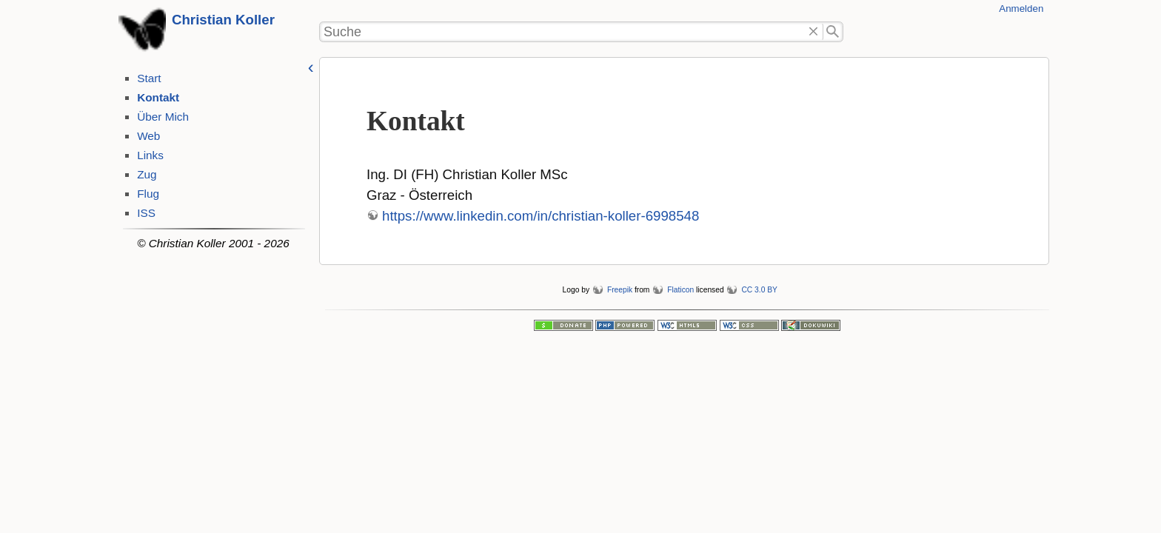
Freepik (619, 290)
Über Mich (163, 116)
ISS (146, 213)
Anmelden (1021, 8)
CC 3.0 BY (759, 290)
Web (148, 136)
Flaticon (680, 290)
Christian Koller (223, 19)
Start (149, 78)
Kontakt (158, 97)
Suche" (833, 32)
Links (150, 155)
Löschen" (813, 32)
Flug (148, 193)
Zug (146, 174)
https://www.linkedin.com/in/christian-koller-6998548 (540, 216)
